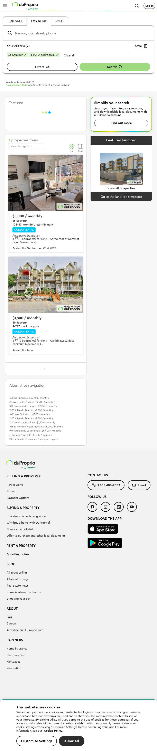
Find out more (121, 123)
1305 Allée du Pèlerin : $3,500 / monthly (31, 410)
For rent (39, 21)
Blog (11, 564)
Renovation (14, 668)
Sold (59, 21)
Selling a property (24, 476)
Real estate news (17, 585)
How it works (15, 485)
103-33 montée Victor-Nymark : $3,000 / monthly (36, 426)
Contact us (97, 475)
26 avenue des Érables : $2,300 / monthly (32, 401)
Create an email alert (20, 529)
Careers (12, 623)
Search (115, 67)
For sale (15, 21)
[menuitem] (47, 487)
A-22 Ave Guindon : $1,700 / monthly (29, 414)
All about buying (17, 579)
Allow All (71, 741)
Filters (42, 67)
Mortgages (13, 661)
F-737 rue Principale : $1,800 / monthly (30, 434)
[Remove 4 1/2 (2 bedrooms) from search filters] (44, 54)
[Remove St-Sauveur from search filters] (17, 54)
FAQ (9, 617)
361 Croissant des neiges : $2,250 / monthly (33, 405)
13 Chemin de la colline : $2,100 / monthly (32, 422)
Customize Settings (36, 741)
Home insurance (17, 648)
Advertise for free (18, 554)
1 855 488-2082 (106, 485)
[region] (78, 725)
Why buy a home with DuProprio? (28, 522)
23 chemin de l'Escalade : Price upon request (33, 438)
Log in (149, 6)
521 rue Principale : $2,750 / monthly (29, 397)
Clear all (69, 55)
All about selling (17, 572)
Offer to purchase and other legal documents (36, 535)
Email (139, 485)
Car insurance (15, 655)
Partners (15, 640)
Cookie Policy (53, 730)
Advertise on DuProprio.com (25, 630)
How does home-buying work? (26, 516)
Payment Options (18, 498)
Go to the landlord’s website (121, 197)
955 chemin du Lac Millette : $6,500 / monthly (35, 430)
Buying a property (23, 508)
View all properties (121, 188)
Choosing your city (18, 598)
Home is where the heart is (24, 592)
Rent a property (21, 546)
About (12, 609)
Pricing (11, 491)
